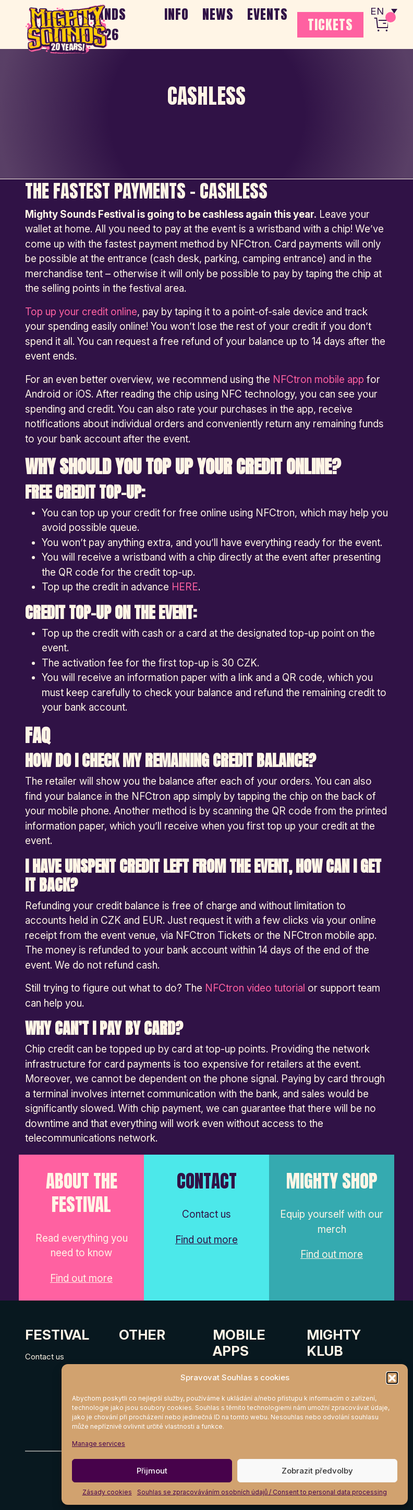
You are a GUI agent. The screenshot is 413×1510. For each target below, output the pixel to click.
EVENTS (267, 14)
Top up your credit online (81, 312)
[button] (392, 1377)
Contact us (44, 1357)
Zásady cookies (107, 1492)
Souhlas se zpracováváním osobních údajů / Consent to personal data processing (262, 1492)
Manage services (98, 1443)
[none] (383, 10)
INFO (176, 14)
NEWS (218, 14)
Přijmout (152, 1471)
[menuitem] (383, 10)
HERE (185, 587)
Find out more (81, 1278)
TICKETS (330, 24)
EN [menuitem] (376, 11)
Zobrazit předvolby (317, 1471)
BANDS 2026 (108, 24)
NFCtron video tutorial (255, 988)
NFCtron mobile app (318, 380)
